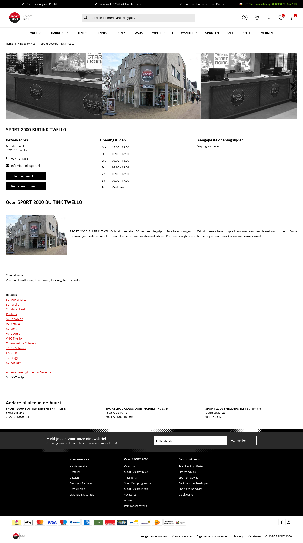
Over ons (129, 466)
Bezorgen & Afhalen (81, 483)
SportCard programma (138, 483)
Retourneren (77, 489)
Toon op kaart (23, 176)
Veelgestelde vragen (153, 536)
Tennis (101, 33)
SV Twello (12, 304)
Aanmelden (239, 440)
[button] (293, 86)
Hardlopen (60, 33)
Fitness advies (187, 472)
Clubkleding (186, 494)
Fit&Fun (11, 353)
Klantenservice (78, 466)
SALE (230, 33)
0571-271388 (19, 158)
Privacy (238, 536)
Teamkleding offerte (191, 466)
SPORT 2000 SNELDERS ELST (225, 408)
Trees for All (131, 477)
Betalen (74, 477)
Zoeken (86, 18)
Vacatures (130, 494)
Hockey (120, 33)
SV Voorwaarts (16, 299)
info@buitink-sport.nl (25, 166)
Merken (267, 33)
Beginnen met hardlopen (194, 483)
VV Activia (13, 324)
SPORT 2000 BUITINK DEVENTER (29, 408)
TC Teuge (12, 358)
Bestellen (75, 472)
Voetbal (36, 33)
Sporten (212, 33)
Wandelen (189, 33)
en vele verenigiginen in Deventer (29, 372)
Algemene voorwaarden (213, 536)
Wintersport (162, 33)
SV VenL (11, 329)
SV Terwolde (14, 319)
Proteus (11, 314)
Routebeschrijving (23, 186)
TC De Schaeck (16, 348)
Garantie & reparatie (82, 494)
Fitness (82, 33)
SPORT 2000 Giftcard (136, 489)
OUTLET (247, 33)
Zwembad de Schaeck (21, 343)
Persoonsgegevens (135, 506)
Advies (128, 500)
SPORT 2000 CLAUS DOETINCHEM (130, 408)
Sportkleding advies (190, 489)
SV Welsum (14, 363)
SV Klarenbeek (16, 309)
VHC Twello (14, 338)
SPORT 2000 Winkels (136, 472)
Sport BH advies (188, 477)
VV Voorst (13, 333)
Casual (138, 33)
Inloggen (269, 17)
